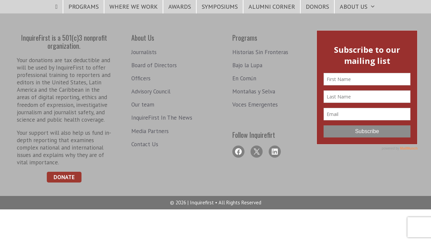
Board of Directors (154, 65)
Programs (83, 6)
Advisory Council (150, 91)
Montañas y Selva (253, 91)
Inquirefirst (202, 202)
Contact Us (144, 144)
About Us (360, 6)
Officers (141, 78)
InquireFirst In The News (161, 117)
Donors (317, 6)
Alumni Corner (271, 6)
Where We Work (133, 6)
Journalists (144, 52)
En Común (244, 78)
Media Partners (150, 131)
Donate (64, 177)
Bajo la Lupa (247, 65)
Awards (179, 6)
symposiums (220, 6)
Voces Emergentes (255, 104)
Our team (142, 104)
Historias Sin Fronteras (260, 52)
